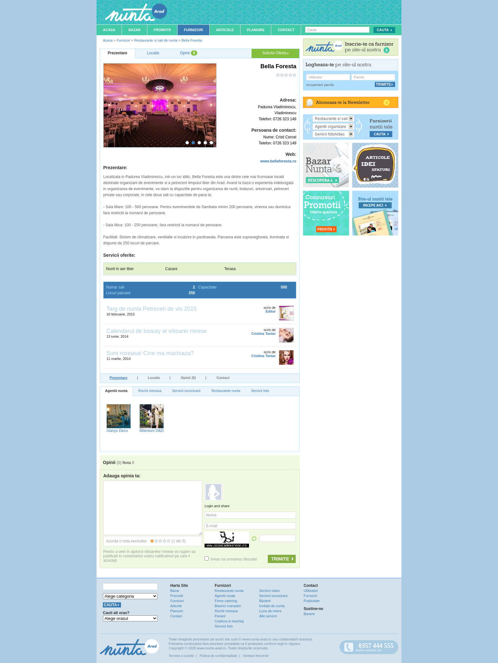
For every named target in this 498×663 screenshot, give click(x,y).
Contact (286, 30)
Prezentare (118, 378)
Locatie (154, 378)
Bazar (134, 30)
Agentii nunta (116, 391)
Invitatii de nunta (272, 606)
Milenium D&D (151, 430)
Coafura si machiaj (229, 621)
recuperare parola (320, 85)
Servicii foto (260, 391)
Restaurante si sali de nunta (155, 40)
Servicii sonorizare (186, 391)
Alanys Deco (117, 430)
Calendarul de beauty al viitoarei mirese (156, 331)
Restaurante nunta (226, 391)
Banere (309, 614)
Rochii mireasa (149, 391)
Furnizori (193, 30)
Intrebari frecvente (256, 656)
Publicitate (312, 601)
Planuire (256, 30)
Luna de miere (270, 611)
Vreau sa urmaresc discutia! (231, 559)
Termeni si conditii (181, 656)
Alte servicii (268, 616)
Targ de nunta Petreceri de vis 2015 (151, 309)
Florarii (220, 616)
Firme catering (226, 601)
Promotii (162, 30)
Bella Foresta (191, 40)
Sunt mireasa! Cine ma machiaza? (150, 353)
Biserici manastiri (228, 606)
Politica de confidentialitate (218, 656)
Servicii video (269, 591)
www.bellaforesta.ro (278, 161)
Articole (225, 30)
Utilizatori (311, 591)
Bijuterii (265, 601)
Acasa (109, 30)
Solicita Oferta (275, 53)
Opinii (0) (188, 378)
